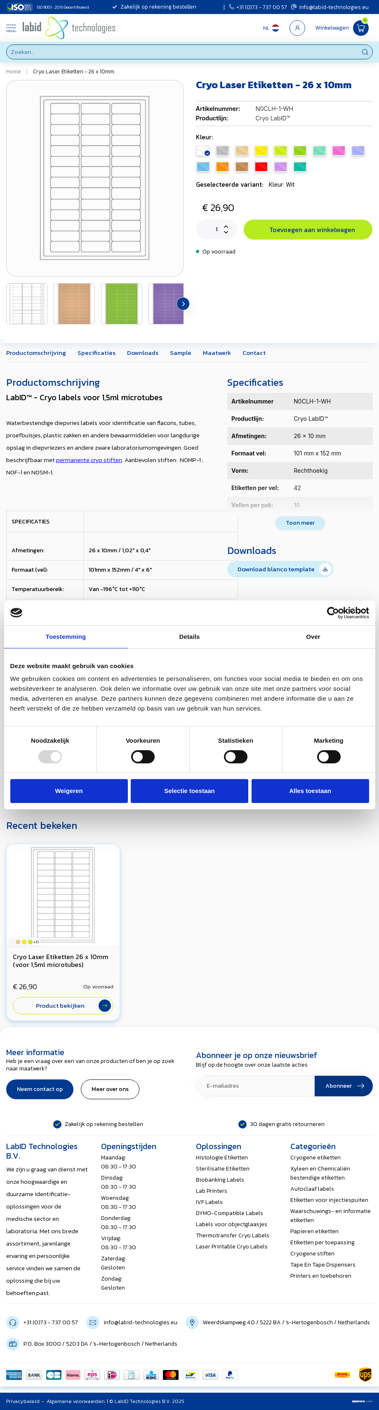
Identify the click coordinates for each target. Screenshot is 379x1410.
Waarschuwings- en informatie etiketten (330, 1216)
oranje (222, 167)
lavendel (358, 150)
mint (319, 150)
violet (280, 167)
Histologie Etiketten (222, 1157)
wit (203, 150)
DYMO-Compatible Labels (229, 1213)
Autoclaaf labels (312, 1189)
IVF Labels (209, 1202)
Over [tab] (313, 636)
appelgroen (300, 150)
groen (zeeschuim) (300, 167)
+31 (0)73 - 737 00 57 (258, 7)
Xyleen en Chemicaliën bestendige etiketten (320, 1173)
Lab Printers (211, 1191)
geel (261, 150)
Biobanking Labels (220, 1179)
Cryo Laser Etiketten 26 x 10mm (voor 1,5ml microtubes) (60, 961)
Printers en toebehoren (320, 1276)
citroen (280, 150)
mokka (242, 167)
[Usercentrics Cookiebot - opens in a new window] (333, 613)
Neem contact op (40, 1089)
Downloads (142, 352)
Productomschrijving (36, 352)
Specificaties (96, 352)
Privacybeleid (23, 1401)
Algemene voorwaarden (76, 1401)
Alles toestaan (310, 790)
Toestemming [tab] (66, 636)
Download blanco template (285, 569)
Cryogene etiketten (315, 1157)
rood (261, 167)
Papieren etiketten (314, 1231)
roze (339, 150)
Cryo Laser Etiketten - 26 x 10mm (73, 71)
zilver (222, 150)
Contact (254, 352)
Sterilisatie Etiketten (223, 1168)
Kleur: (204, 137)
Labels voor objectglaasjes (231, 1224)
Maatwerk (217, 352)
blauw (203, 167)
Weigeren (68, 790)
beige (242, 150)
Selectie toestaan (189, 790)
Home (13, 71)
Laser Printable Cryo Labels (232, 1246)
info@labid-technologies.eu (330, 7)
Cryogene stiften (312, 1253)
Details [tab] (189, 636)
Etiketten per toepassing (322, 1242)
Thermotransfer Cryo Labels (232, 1235)
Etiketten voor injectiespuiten (329, 1200)
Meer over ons (110, 1089)
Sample (180, 352)
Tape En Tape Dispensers (322, 1264)
